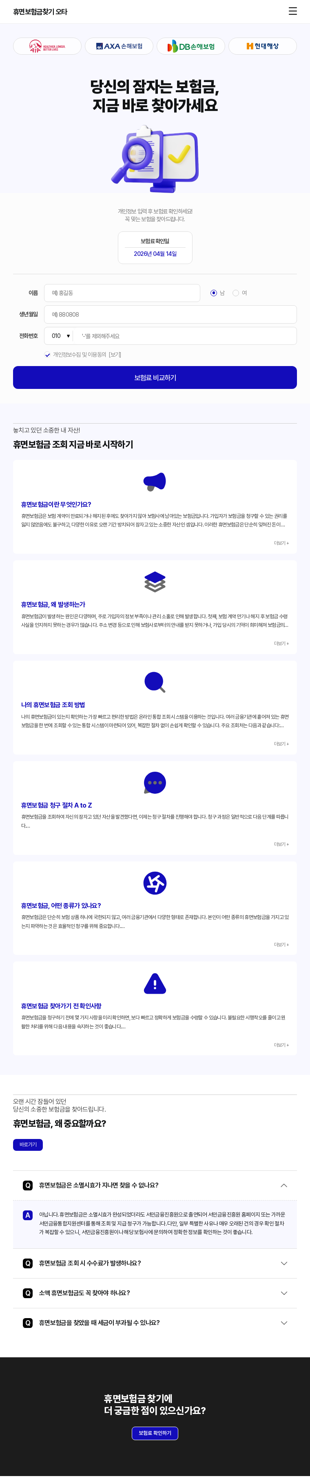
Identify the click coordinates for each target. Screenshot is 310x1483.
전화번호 (28, 336)
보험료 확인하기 (155, 1440)
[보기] (114, 354)
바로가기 (28, 1151)
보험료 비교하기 (155, 377)
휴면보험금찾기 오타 (40, 12)
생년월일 (28, 314)
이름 (33, 293)
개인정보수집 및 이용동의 (79, 354)
